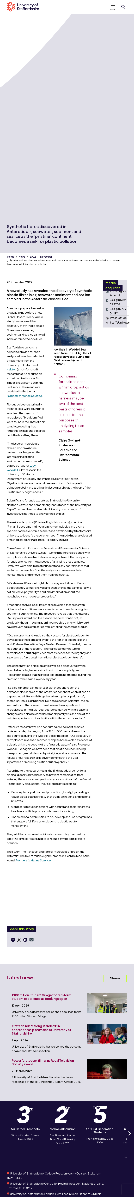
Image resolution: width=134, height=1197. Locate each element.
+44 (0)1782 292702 (118, 302)
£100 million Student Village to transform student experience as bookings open (41, 997)
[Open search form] (123, 7)
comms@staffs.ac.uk (119, 293)
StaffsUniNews (120, 322)
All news (115, 978)
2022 (32, 256)
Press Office (118, 318)
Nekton (12, 369)
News (22, 256)
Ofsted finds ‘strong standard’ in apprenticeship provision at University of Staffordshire (41, 1029)
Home (10, 256)
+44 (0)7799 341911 (118, 311)
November (46, 256)
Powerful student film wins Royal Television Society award (43, 1062)
